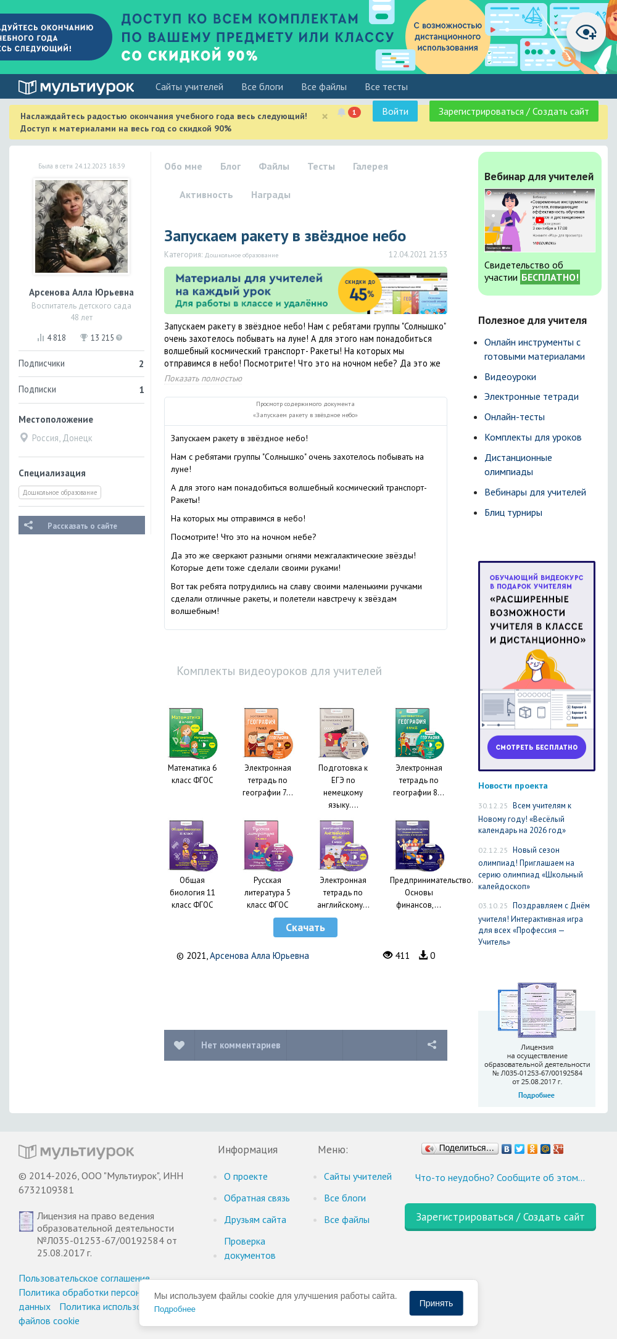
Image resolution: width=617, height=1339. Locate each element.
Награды (271, 194)
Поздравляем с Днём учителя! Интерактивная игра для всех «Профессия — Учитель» (534, 923)
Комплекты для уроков (533, 437)
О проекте (246, 1176)
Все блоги (262, 86)
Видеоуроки (510, 376)
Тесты (321, 166)
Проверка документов (250, 1248)
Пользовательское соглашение (84, 1278)
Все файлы (324, 86)
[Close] (324, 116)
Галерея (370, 166)
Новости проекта (513, 785)
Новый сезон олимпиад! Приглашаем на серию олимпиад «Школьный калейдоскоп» (530, 868)
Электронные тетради (531, 396)
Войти (395, 111)
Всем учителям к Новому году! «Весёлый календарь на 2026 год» (524, 817)
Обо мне (183, 166)
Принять (436, 1303)
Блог (230, 166)
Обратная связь (257, 1198)
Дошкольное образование (59, 492)
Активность (206, 194)
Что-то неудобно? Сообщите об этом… (500, 1177)
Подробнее (175, 1309)
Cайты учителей (189, 86)
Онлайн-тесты (514, 416)
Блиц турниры (513, 512)
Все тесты (386, 86)
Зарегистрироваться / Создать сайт (514, 111)
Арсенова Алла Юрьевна (259, 955)
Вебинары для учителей (535, 492)
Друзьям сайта (255, 1219)
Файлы (274, 166)
